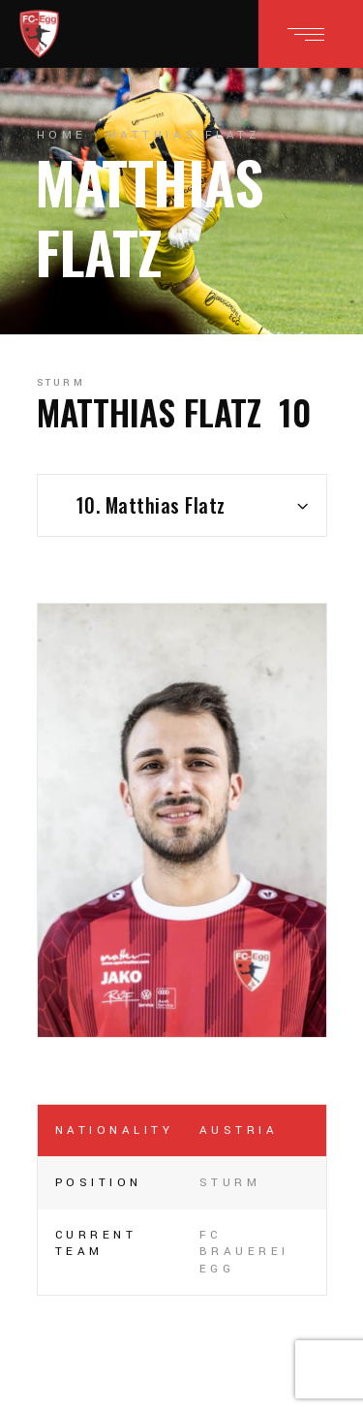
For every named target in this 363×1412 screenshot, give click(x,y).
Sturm (61, 383)
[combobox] (182, 505)
